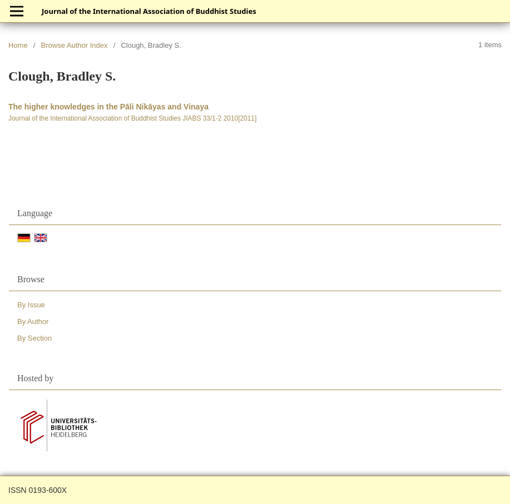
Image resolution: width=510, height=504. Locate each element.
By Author (32, 321)
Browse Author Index (74, 45)
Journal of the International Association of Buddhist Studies (149, 11)
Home (18, 45)
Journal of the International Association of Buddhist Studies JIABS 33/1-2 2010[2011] (132, 118)
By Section (34, 338)
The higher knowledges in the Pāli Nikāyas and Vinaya (108, 106)
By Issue (31, 305)
